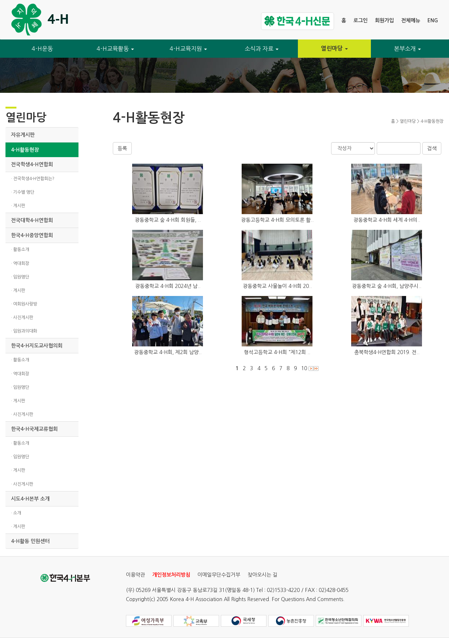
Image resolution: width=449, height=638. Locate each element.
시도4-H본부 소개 (30, 498)
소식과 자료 (262, 49)
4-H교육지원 (188, 49)
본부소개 (407, 49)
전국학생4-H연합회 (32, 164)
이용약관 (135, 574)
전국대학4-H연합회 (32, 220)
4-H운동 (42, 49)
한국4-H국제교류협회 (34, 429)
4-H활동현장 (25, 149)
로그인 (360, 20)
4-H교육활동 (115, 49)
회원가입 (384, 20)
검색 (432, 148)
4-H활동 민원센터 (30, 541)
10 (304, 368)
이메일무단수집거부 (218, 574)
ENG (432, 20)
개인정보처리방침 (171, 574)
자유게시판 (23, 134)
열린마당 (334, 48)
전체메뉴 (410, 20)
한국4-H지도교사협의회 (36, 345)
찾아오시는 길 (262, 574)
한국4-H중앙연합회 (32, 235)
